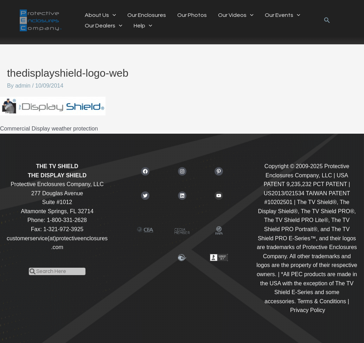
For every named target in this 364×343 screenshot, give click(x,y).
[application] (112, 15)
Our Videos (236, 15)
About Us (100, 15)
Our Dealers (103, 25)
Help (143, 25)
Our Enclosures (146, 15)
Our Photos (192, 15)
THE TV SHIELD (57, 166)
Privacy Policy (307, 310)
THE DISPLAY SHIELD (57, 175)
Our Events (282, 15)
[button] (327, 20)
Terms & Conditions (321, 301)
